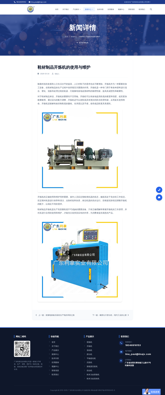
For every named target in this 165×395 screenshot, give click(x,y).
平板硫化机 (90, 358)
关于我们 (65, 9)
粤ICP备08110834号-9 (107, 390)
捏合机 (88, 370)
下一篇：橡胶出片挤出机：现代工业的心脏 (110, 316)
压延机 (88, 362)
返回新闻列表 (82, 43)
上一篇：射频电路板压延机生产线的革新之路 (55, 316)
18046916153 (20, 2)
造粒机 (88, 350)
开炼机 (88, 346)
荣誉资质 (131, 9)
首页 (56, 9)
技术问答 (100, 9)
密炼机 (88, 342)
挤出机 (88, 354)
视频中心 (121, 9)
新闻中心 (89, 9)
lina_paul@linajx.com (37, 2)
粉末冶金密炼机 (91, 374)
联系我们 (142, 9)
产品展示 (77, 9)
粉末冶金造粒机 (91, 378)
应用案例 (111, 9)
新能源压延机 (91, 366)
